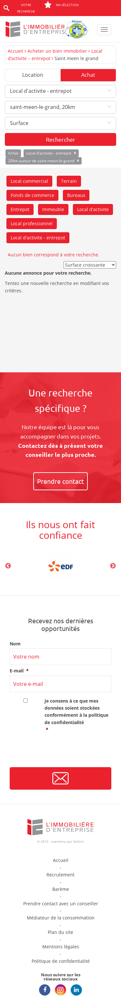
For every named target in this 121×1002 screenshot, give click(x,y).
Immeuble (53, 209)
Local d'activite (93, 209)
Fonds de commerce (32, 195)
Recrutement (60, 875)
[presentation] (59, 752)
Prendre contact (60, 481)
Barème (60, 889)
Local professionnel (32, 223)
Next (113, 566)
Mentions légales (60, 947)
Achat (88, 74)
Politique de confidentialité (61, 961)
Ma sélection (61, 5)
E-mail (19, 671)
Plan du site (60, 932)
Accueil (15, 51)
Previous (8, 566)
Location (32, 74)
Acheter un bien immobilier (57, 51)
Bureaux (76, 195)
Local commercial (29, 181)
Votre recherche (26, 8)
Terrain (69, 181)
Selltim (78, 841)
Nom (15, 644)
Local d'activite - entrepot (38, 238)
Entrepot (20, 209)
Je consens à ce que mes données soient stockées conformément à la (78, 715)
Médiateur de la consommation (61, 918)
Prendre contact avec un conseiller (60, 903)
